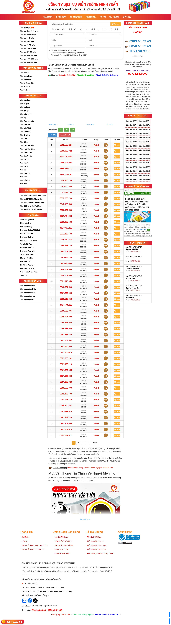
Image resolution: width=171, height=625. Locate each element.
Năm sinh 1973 (144, 125)
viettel (52, 135)
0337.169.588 (66, 234)
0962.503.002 (66, 340)
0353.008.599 (66, 252)
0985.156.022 (66, 329)
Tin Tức (103, 17)
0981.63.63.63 (14, 622)
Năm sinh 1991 (144, 163)
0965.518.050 (66, 299)
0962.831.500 (66, 287)
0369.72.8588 (66, 216)
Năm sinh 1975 (144, 129)
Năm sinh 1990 (131, 163)
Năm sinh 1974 (131, 129)
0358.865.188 (66, 180)
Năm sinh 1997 (144, 175)
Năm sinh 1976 (131, 133)
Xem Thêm (84, 519)
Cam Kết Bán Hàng (61, 537)
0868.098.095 (66, 163)
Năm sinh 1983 (144, 146)
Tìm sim (115, 24)
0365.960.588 (66, 204)
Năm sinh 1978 (131, 138)
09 (60, 130)
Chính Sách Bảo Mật (61, 553)
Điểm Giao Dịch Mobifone (96, 549)
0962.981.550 (66, 400)
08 (67, 130)
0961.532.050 (66, 376)
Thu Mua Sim (91, 17)
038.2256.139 (66, 257)
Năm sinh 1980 (131, 142)
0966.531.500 (66, 269)
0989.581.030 (66, 323)
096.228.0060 (66, 263)
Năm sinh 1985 (144, 150)
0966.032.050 (66, 275)
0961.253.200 (66, 293)
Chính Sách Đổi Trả (61, 549)
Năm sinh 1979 (144, 138)
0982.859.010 (66, 429)
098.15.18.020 (66, 305)
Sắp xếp (109, 124)
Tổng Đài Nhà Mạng (94, 537)
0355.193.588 (66, 222)
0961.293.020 (66, 382)
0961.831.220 (66, 334)
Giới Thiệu (127, 17)
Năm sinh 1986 (131, 154)
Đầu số (71, 124)
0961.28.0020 (66, 352)
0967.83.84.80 (66, 174)
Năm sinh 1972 (131, 125)
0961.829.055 (66, 370)
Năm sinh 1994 (131, 171)
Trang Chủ (48, 17)
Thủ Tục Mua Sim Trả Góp (63, 545)
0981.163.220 (66, 417)
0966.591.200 (66, 317)
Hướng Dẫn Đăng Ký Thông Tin (33, 549)
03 (73, 130)
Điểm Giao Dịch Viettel (95, 541)
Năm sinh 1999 (144, 179)
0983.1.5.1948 (66, 157)
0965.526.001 (66, 311)
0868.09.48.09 (66, 169)
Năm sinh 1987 (144, 154)
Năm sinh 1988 (131, 159)
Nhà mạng (53, 124)
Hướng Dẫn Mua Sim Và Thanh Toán (35, 545)
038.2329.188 (66, 192)
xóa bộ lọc (65, 135)
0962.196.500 (66, 394)
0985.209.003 (66, 423)
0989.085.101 (66, 358)
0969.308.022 (66, 151)
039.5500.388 (66, 186)
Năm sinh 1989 (144, 159)
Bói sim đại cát (76, 17)
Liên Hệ (24, 541)
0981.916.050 (66, 281)
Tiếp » (94, 443)
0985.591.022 (66, 435)
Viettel (96, 145)
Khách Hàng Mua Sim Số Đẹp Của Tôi (100, 553)
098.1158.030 (66, 412)
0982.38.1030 (66, 346)
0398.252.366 (66, 240)
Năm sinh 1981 (144, 142)
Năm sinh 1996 (131, 175)
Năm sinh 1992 (131, 167)
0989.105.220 (66, 364)
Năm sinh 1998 (131, 179)
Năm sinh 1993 (144, 167)
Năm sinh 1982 (131, 146)
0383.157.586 (66, 210)
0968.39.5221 (66, 406)
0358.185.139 (66, 246)
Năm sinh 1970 (131, 121)
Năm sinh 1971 (144, 121)
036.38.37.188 (66, 228)
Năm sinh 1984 (131, 150)
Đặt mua (117, 145)
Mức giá (90, 124)
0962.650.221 (66, 145)
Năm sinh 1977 (144, 133)
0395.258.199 (66, 198)
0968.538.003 (66, 388)
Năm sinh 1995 (144, 171)
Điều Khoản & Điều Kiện (62, 541)
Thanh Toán (61, 17)
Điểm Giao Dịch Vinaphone (96, 545)
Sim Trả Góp (114, 17)
